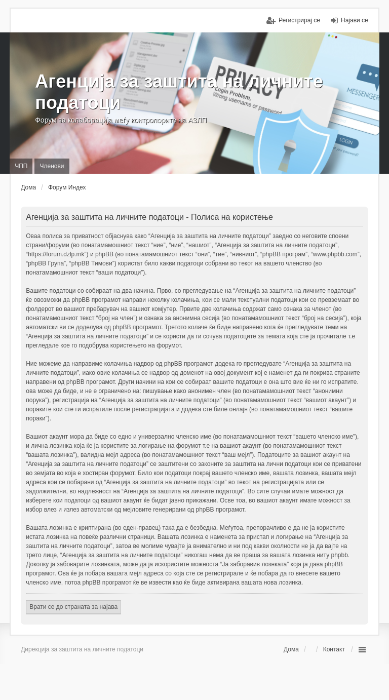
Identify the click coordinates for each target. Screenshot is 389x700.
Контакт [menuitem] (334, 649)
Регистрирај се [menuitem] (299, 20)
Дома (291, 649)
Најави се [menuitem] (354, 20)
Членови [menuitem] (52, 166)
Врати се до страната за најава (73, 606)
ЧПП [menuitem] (21, 166)
